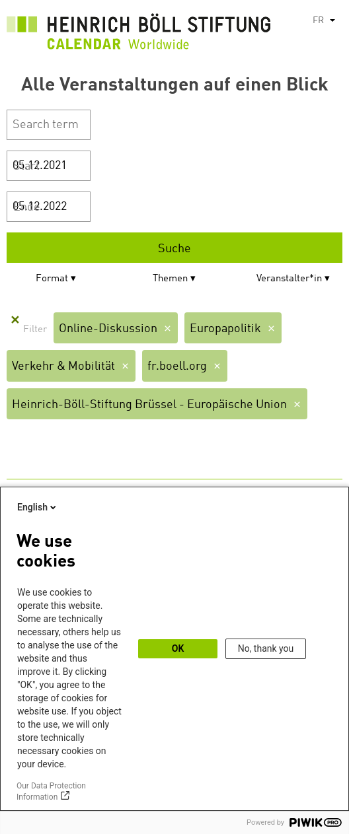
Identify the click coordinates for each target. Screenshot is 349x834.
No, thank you (266, 648)
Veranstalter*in (289, 279)
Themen (170, 279)
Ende (26, 207)
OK (178, 648)
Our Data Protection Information (51, 791)
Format (52, 279)
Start (26, 166)
